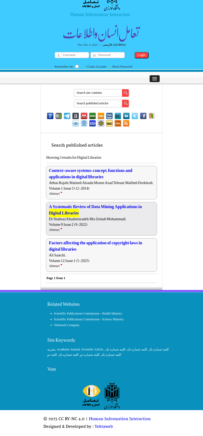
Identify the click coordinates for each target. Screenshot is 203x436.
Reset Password (122, 66)
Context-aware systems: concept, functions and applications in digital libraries (90, 173)
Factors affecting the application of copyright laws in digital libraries (95, 246)
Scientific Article (92, 349)
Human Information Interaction (120, 419)
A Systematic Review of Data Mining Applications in (95, 210)
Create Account (96, 66)
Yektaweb (104, 426)
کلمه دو (52, 355)
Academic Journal (68, 349)
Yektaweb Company (67, 325)
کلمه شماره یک (159, 349)
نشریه (51, 349)
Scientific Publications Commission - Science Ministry (89, 319)
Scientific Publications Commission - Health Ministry (88, 313)
